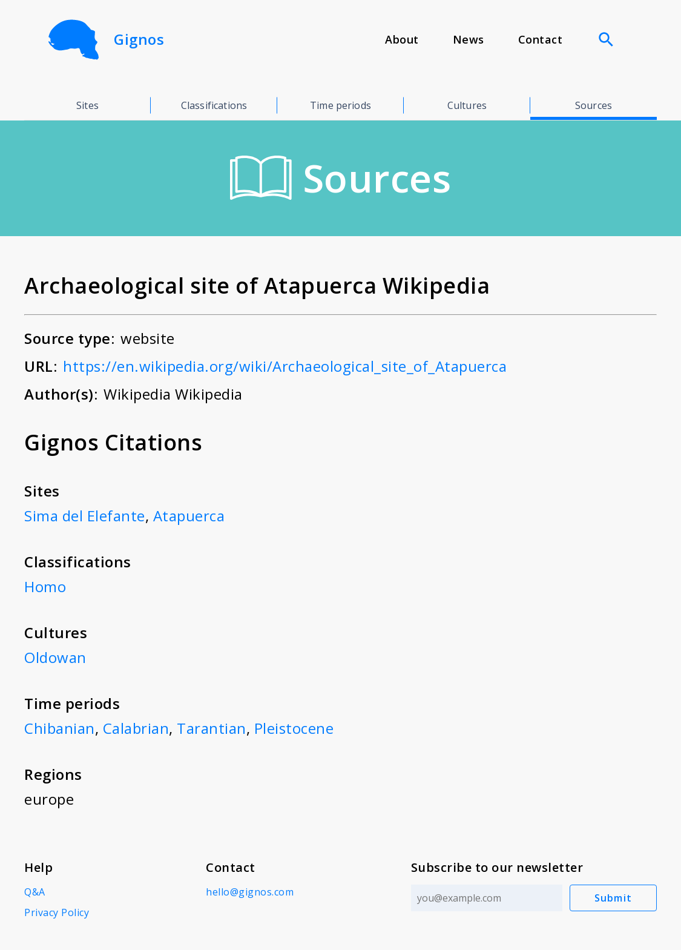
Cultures (467, 105)
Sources (593, 105)
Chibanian (59, 728)
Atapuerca (189, 516)
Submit (613, 898)
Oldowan (55, 657)
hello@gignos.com (250, 892)
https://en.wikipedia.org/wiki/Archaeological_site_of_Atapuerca (285, 366)
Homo (45, 586)
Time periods (340, 105)
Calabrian (136, 728)
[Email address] (486, 898)
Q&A (34, 892)
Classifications (214, 105)
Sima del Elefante (84, 516)
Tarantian (211, 728)
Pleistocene (294, 728)
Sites (87, 105)
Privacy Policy (56, 912)
